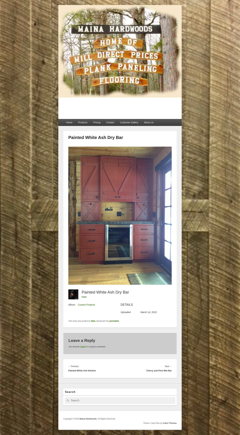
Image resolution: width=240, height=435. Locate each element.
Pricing (96, 122)
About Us (149, 122)
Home (69, 122)
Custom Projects (86, 304)
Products (82, 122)
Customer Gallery (129, 122)
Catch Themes (170, 423)
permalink (114, 321)
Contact (110, 122)
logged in (84, 347)
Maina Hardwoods (89, 106)
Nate (84, 297)
